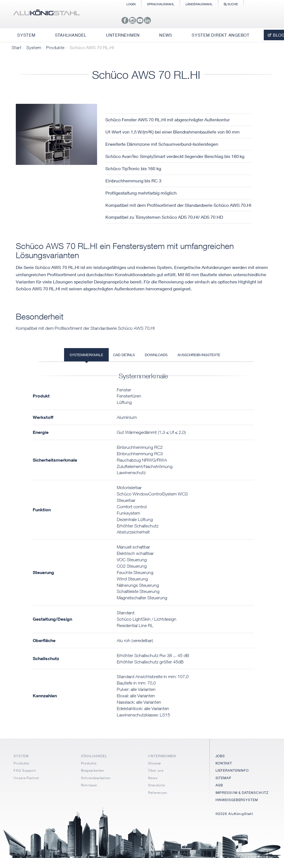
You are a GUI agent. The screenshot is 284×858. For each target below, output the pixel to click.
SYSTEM (21, 756)
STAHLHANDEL (94, 756)
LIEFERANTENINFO (232, 770)
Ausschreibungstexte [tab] (199, 355)
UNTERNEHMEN (162, 756)
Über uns (156, 770)
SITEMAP (223, 778)
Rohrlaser (89, 785)
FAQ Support (25, 770)
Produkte (55, 47)
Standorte (156, 785)
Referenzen (157, 793)
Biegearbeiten (93, 770)
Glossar (154, 763)
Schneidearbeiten (96, 778)
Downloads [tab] (156, 355)
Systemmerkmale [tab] (86, 355)
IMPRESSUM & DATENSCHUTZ (242, 793)
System (33, 47)
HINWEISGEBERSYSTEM (236, 800)
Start (16, 47)
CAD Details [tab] (124, 355)
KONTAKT (223, 763)
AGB (219, 785)
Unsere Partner (26, 778)
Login (131, 4)
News (153, 778)
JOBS (220, 756)
